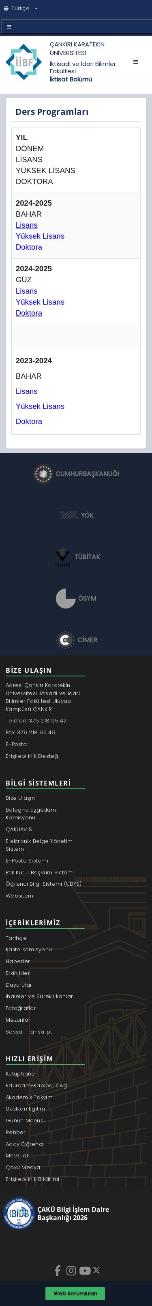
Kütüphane (20, 1074)
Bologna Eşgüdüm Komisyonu (31, 814)
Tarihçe (16, 938)
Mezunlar (18, 1020)
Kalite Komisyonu (29, 949)
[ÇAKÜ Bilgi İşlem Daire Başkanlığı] (72, 1213)
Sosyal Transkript (29, 1032)
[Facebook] (58, 1270)
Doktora (29, 421)
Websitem (19, 896)
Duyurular (19, 985)
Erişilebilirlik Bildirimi (33, 1179)
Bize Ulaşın (20, 798)
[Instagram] (72, 1270)
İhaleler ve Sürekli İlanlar (39, 996)
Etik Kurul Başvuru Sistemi (40, 872)
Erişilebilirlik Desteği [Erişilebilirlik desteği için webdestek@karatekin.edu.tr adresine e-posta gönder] (33, 756)
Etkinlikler (18, 973)
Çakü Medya (23, 1167)
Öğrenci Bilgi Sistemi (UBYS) (43, 884)
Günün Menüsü (26, 1120)
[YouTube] (85, 1270)
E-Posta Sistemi (27, 861)
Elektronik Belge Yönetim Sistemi (39, 845)
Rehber (16, 1132)
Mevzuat (17, 1155)
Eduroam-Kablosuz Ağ (36, 1085)
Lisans (27, 291)
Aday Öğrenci (24, 1144)
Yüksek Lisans (40, 302)
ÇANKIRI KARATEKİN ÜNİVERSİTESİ (77, 48)
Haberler (18, 961)
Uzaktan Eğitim (25, 1109)
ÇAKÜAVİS (19, 829)
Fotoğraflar (21, 1008)
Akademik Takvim (29, 1097)
